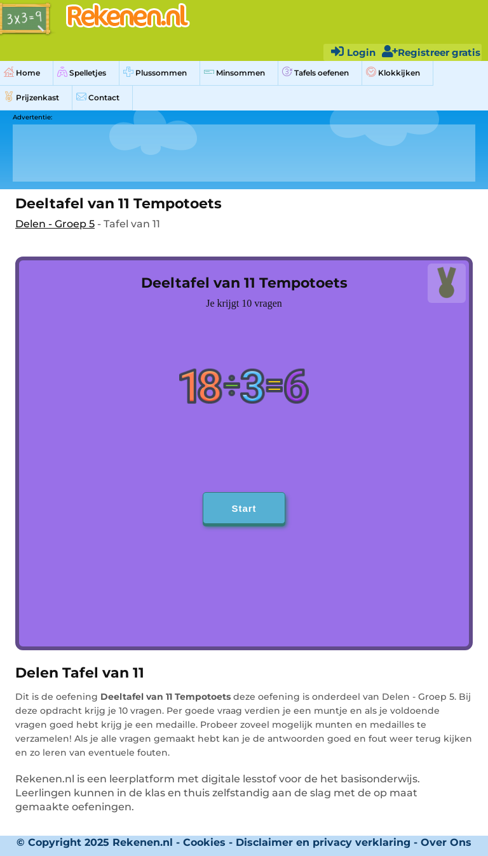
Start (243, 508)
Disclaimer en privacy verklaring (323, 842)
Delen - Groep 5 (55, 224)
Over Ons (446, 842)
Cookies (204, 842)
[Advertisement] (244, 153)
